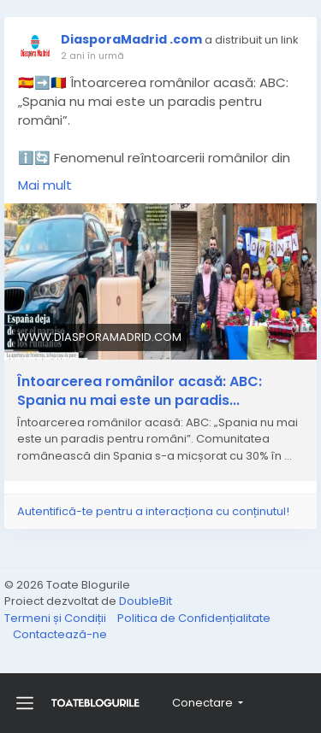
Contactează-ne (60, 634)
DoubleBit (145, 601)
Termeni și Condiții (56, 618)
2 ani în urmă (92, 55)
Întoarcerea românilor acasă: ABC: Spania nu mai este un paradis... (139, 391)
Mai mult (45, 185)
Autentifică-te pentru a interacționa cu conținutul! (153, 511)
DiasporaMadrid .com (131, 39)
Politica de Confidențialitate (193, 618)
